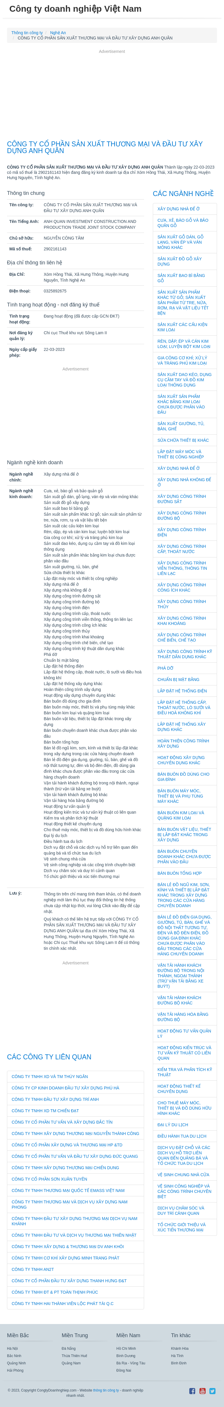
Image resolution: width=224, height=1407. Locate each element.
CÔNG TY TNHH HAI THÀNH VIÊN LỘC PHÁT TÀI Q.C (62, 1303)
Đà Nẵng (69, 1349)
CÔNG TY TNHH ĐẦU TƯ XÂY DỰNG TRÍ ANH (55, 1099)
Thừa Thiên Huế (75, 1356)
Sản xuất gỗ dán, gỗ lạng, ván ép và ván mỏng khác (181, 242)
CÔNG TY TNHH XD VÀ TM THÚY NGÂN (50, 1076)
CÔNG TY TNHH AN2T (33, 1269)
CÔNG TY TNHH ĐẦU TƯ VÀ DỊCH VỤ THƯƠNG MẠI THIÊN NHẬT (74, 1235)
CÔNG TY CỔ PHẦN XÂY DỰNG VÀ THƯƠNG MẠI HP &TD (67, 1145)
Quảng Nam (71, 1363)
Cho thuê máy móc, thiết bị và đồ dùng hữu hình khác (184, 1108)
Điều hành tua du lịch (182, 1136)
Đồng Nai (123, 1370)
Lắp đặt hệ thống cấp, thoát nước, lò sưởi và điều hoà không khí (184, 707)
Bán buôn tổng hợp (180, 873)
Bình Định (179, 1363)
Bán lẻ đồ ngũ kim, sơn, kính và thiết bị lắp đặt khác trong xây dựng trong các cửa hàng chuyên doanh (184, 895)
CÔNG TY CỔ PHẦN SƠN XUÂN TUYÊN (49, 1179)
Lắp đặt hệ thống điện (182, 691)
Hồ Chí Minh (126, 1349)
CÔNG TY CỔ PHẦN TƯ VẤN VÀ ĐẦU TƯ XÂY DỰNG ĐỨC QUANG (75, 1156)
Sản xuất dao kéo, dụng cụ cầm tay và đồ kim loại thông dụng (185, 379)
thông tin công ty (106, 1390)
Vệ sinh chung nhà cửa (183, 1174)
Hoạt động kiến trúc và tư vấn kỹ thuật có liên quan (184, 1053)
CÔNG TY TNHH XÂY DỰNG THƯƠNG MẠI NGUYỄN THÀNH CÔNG (75, 1133)
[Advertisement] (112, 95)
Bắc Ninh (14, 1356)
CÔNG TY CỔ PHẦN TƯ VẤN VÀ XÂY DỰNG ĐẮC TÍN (62, 1122)
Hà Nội (12, 1349)
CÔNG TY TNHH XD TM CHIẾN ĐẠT (45, 1110)
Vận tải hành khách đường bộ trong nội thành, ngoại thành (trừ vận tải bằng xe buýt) (181, 976)
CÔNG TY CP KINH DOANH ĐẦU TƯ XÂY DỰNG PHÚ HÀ (65, 1088)
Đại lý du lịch (173, 1124)
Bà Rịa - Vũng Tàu (130, 1363)
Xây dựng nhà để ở (179, 209)
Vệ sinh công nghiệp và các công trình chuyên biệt (184, 1191)
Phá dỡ (165, 668)
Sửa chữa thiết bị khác (183, 440)
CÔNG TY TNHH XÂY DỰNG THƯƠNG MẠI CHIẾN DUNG (65, 1167)
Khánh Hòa (180, 1349)
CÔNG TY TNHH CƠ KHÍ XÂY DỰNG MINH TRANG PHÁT (65, 1258)
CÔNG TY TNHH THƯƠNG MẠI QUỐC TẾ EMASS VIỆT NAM (68, 1190)
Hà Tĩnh (177, 1356)
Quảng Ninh (16, 1363)
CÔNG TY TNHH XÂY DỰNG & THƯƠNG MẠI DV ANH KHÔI (68, 1246)
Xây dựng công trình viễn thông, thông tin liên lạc (182, 568)
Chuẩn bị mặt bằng (179, 679)
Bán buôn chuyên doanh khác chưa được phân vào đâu (184, 856)
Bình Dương (125, 1356)
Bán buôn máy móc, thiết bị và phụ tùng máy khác (180, 796)
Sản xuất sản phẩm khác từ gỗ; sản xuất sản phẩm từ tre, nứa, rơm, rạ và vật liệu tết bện (183, 303)
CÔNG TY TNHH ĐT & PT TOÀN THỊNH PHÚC (55, 1292)
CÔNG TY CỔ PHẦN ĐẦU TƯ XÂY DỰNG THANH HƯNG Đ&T (69, 1280)
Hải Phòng (15, 1370)
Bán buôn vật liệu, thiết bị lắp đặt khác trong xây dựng (184, 834)
